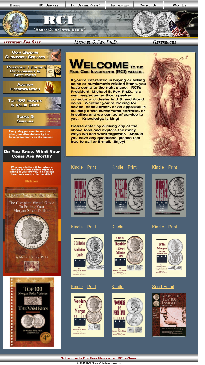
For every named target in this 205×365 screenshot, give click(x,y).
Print (91, 167)
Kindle (77, 167)
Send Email (163, 286)
